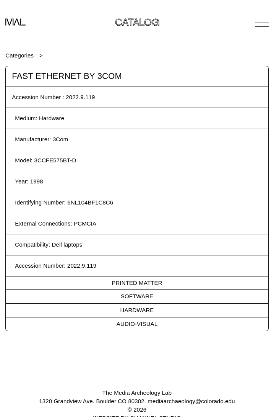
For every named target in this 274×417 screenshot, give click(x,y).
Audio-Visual (137, 324)
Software (137, 296)
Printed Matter (137, 283)
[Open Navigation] (262, 22)
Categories (19, 55)
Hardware (137, 310)
